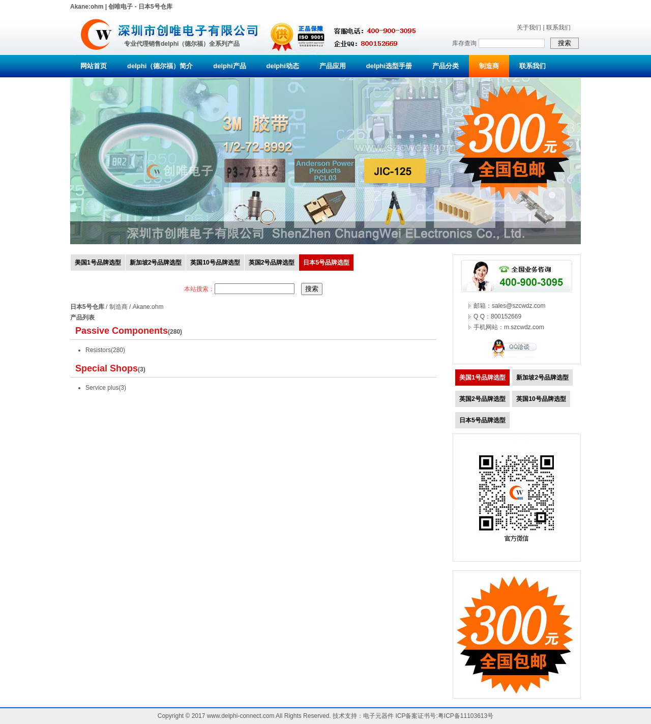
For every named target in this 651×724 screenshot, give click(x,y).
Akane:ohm (148, 306)
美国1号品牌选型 (98, 262)
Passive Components (121, 331)
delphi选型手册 (389, 66)
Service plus (102, 387)
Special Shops (106, 368)
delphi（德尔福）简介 (160, 66)
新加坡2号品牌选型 (156, 262)
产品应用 (332, 66)
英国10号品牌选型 (215, 262)
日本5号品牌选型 (326, 262)
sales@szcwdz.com (519, 305)
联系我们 (558, 27)
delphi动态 (283, 66)
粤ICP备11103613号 (465, 715)
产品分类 (445, 66)
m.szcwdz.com (524, 327)
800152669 (506, 316)
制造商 (489, 66)
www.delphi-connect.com (241, 715)
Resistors (98, 350)
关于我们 (529, 27)
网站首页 (93, 66)
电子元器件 (378, 715)
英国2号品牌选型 (272, 262)
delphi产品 (229, 66)
